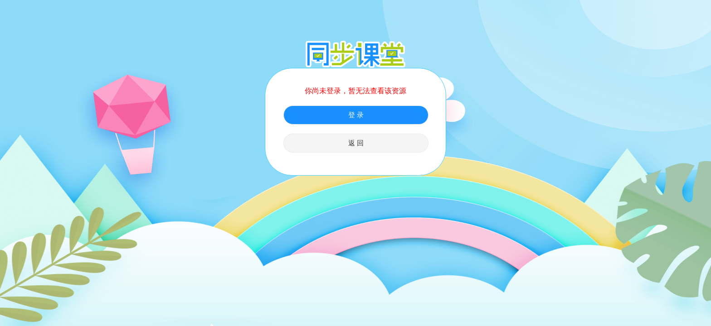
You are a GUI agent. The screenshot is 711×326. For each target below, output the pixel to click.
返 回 (356, 143)
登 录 (356, 115)
